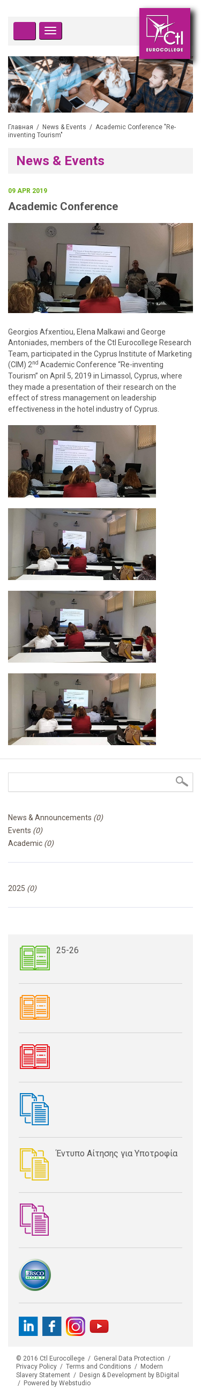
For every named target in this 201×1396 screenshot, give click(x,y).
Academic (31, 843)
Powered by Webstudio (57, 1383)
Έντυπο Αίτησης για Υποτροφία (116, 1153)
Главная (20, 127)
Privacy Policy (36, 1366)
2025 (22, 888)
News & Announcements (55, 817)
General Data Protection (129, 1358)
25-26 (67, 950)
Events (25, 830)
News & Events (64, 127)
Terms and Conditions (98, 1366)
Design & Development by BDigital (129, 1375)
